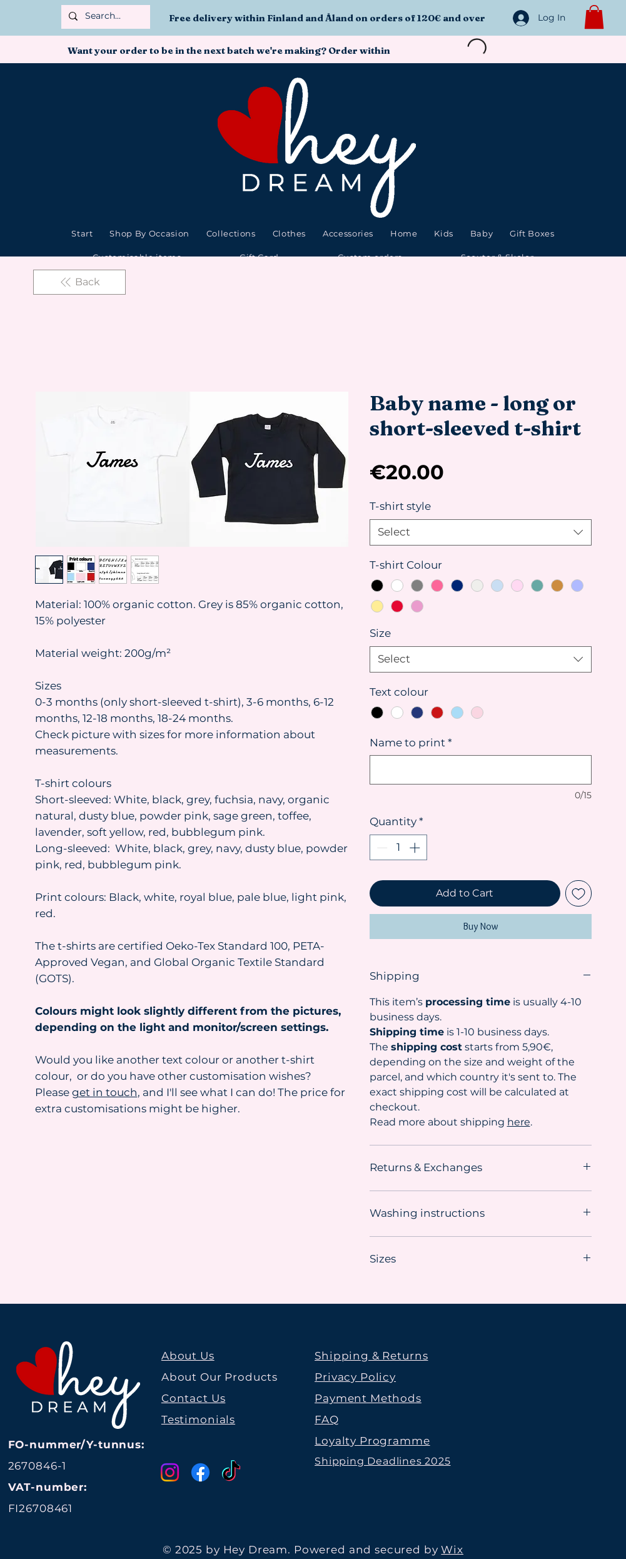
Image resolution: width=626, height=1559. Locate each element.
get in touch (105, 1092)
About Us (188, 1355)
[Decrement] (380, 847)
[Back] (79, 282)
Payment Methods (368, 1398)
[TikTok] (231, 1472)
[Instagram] (170, 1472)
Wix (452, 1549)
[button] (594, 17)
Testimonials (198, 1419)
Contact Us (193, 1398)
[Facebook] (200, 1472)
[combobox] (481, 532)
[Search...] (104, 16)
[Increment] (415, 847)
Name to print (411, 742)
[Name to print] (480, 770)
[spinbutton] (398, 847)
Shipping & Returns (371, 1355)
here (518, 1122)
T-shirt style (400, 506)
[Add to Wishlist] (578, 893)
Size (380, 633)
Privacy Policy (355, 1377)
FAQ (327, 1419)
